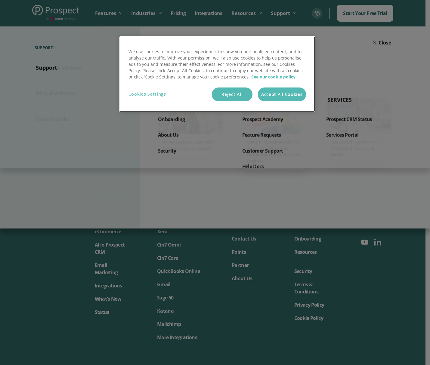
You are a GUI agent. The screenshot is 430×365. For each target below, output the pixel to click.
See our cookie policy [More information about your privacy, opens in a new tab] (273, 77)
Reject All (232, 94)
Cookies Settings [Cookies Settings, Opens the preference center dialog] (147, 94)
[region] (217, 74)
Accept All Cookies (282, 94)
